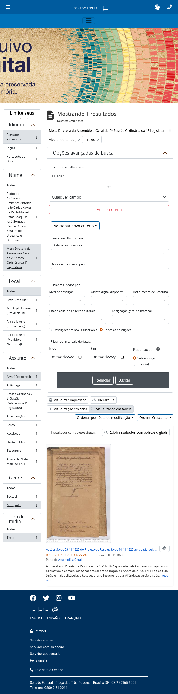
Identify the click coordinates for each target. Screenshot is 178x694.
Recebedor (21, 434)
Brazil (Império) (21, 300)
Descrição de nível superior (69, 264)
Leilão (21, 426)
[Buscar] (109, 176)
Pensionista (38, 660)
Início (52, 348)
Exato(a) (143, 364)
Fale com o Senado (46, 670)
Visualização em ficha (68, 409)
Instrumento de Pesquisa (150, 292)
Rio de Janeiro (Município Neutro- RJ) (21, 339)
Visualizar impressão (67, 400)
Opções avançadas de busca (83, 153)
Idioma (16, 124)
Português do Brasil (21, 158)
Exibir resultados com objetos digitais (136, 432)
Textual (21, 497)
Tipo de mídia (17, 519)
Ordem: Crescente (153, 417)
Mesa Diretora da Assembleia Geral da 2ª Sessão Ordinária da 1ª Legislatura (21, 257)
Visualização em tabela (111, 409)
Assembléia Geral (70, 560)
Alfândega (21, 386)
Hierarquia (103, 400)
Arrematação (21, 417)
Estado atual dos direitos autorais (72, 311)
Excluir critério (109, 209)
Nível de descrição (61, 292)
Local (14, 281)
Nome (15, 175)
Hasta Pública (21, 443)
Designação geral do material (132, 311)
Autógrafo (21, 506)
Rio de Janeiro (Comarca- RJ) (21, 323)
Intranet (38, 631)
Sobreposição (146, 358)
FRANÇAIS (73, 618)
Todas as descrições (117, 330)
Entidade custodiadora (66, 245)
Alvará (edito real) (21, 377)
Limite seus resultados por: (22, 113)
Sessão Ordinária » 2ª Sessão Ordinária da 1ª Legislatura (21, 401)
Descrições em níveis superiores (75, 330)
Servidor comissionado (47, 647)
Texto (21, 538)
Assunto (17, 358)
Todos (11, 185)
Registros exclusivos (21, 136)
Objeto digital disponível (107, 292)
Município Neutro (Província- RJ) (21, 310)
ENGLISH (37, 618)
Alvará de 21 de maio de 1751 (21, 461)
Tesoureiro (21, 451)
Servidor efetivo (41, 640)
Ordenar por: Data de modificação (104, 417)
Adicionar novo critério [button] (74, 225)
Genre (15, 478)
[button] (157, 7)
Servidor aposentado (45, 654)
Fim (93, 348)
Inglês (21, 148)
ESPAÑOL (54, 618)
